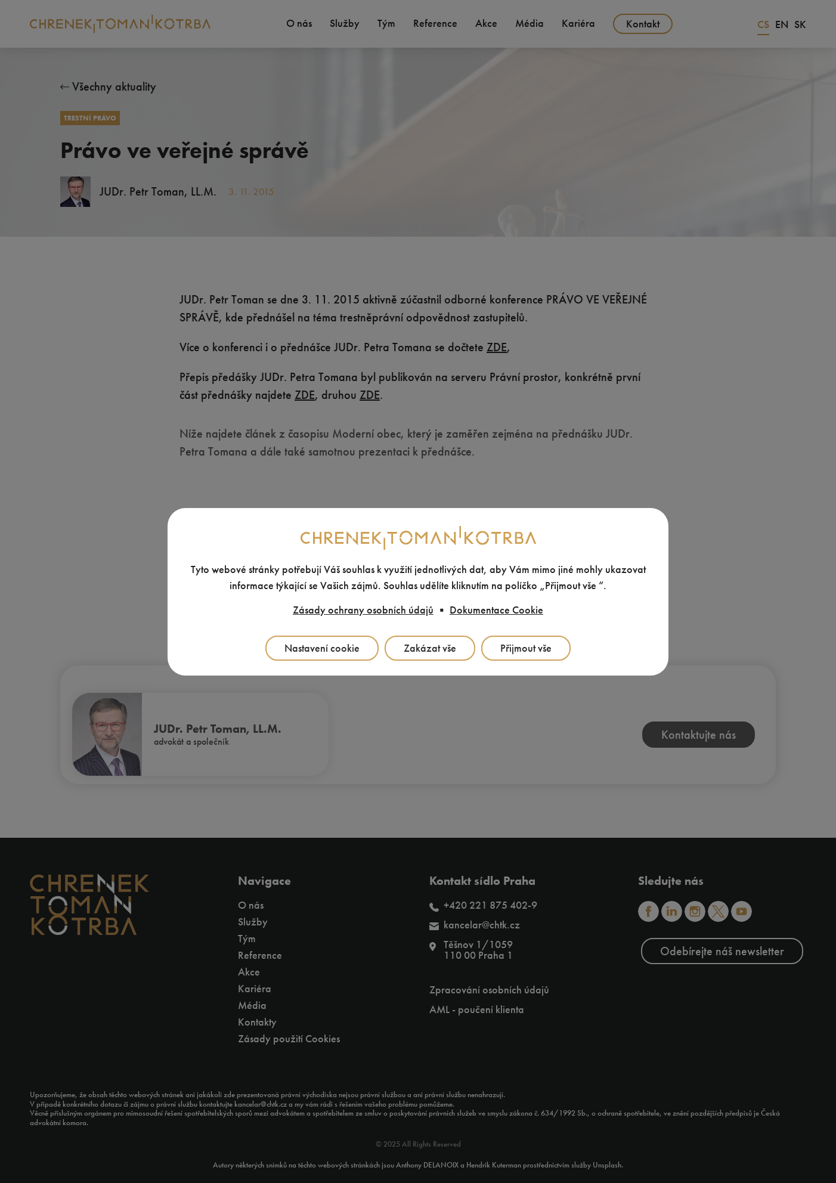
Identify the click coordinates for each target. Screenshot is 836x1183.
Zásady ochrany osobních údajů (363, 610)
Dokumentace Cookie (496, 610)
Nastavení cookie (322, 648)
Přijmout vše (526, 648)
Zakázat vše (430, 648)
